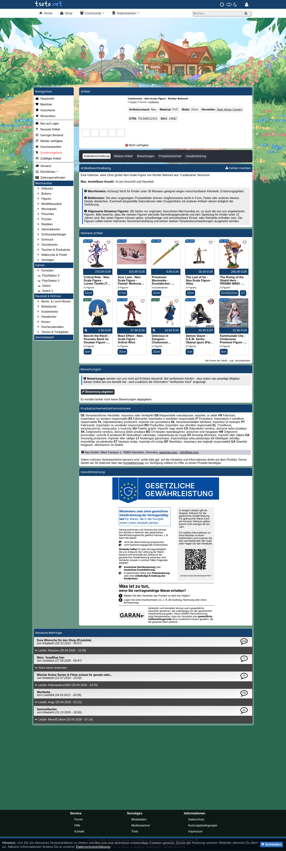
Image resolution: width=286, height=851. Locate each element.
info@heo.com (189, 453)
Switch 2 (45, 292)
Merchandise (43, 184)
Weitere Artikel (123, 157)
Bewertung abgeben (97, 392)
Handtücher (46, 318)
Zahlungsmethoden (50, 178)
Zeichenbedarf (44, 338)
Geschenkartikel (48, 148)
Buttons (43, 194)
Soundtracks (47, 245)
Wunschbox (45, 117)
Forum (78, 820)
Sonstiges (45, 261)
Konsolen (45, 271)
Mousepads (46, 210)
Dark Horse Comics (229, 110)
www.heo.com (168, 453)
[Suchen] (245, 13)
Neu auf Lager (47, 124)
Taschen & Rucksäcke (53, 251)
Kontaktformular (133, 464)
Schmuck (44, 240)
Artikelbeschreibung (96, 157)
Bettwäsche (46, 307)
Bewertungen (145, 157)
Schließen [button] (271, 844)
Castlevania (153, 103)
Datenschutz (196, 820)
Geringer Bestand (49, 136)
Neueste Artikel (47, 130)
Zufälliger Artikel (48, 159)
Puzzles (44, 220)
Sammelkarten (48, 230)
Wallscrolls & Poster (51, 256)
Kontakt (79, 832)
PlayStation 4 (48, 276)
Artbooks (44, 189)
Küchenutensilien (50, 328)
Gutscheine (45, 111)
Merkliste (43, 105)
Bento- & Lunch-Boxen (53, 302)
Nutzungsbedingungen (202, 826)
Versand (43, 167)
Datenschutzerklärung (93, 847)
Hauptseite (44, 99)
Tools (134, 832)
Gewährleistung (196, 157)
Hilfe (77, 826)
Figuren (43, 200)
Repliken (44, 225)
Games (40, 266)
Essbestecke (47, 312)
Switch (44, 287)
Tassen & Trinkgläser (52, 333)
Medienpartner (140, 826)
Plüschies (45, 215)
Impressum (195, 832)
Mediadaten (139, 820)
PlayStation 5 (48, 281)
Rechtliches (46, 173)
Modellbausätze (49, 205)
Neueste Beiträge (48, 634)
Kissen (43, 323)
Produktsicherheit (170, 157)
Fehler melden (238, 169)
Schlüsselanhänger (51, 235)
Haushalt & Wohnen (48, 297)
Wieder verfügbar (49, 142)
